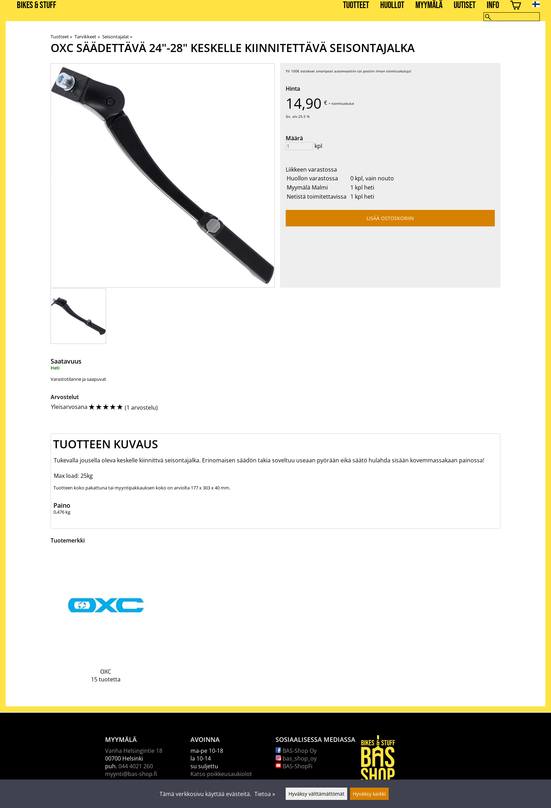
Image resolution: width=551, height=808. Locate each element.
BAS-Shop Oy (296, 751)
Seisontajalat (117, 36)
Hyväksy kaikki (369, 793)
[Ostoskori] (515, 6)
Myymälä (428, 5)
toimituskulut (343, 103)
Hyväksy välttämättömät (316, 793)
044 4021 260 (135, 766)
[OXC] (106, 622)
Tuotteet (356, 5)
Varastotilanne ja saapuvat (78, 379)
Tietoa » (264, 794)
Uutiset (464, 5)
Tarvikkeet (86, 36)
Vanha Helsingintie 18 (133, 751)
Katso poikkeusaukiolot (221, 774)
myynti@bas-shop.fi (131, 774)
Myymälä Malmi (307, 187)
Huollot (392, 5)
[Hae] (512, 16)
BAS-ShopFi (294, 766)
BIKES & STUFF (36, 5)
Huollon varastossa (312, 178)
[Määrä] (299, 146)
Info (493, 5)
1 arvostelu (141, 407)
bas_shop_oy (296, 758)
